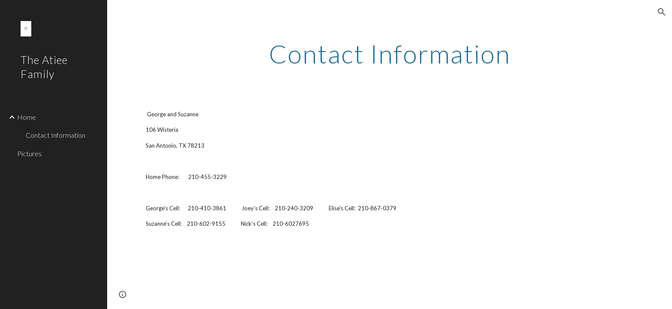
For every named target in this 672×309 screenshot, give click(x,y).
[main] (389, 53)
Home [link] (26, 117)
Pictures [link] (29, 153)
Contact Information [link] (55, 135)
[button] (661, 12)
